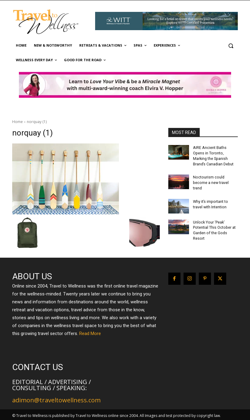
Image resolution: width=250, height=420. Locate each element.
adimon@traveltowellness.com (56, 399)
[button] (230, 45)
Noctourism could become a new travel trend (210, 181)
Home (17, 121)
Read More (90, 332)
